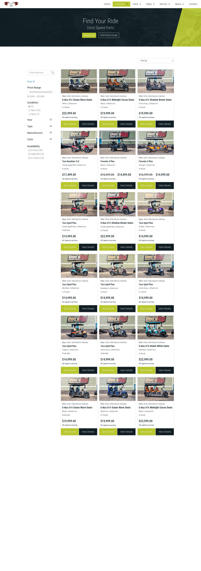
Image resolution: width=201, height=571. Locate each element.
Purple (141, 225)
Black (102, 103)
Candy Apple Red (68, 164)
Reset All (31, 81)
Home (107, 4)
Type (30, 126)
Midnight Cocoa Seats (122, 99)
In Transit (65, 107)
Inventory (121, 4)
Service (165, 4)
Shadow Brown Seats (160, 99)
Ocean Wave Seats (82, 99)
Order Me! (65, 229)
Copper (64, 347)
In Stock (141, 107)
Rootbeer (103, 286)
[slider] (28, 92)
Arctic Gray (142, 103)
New (64, 96)
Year (29, 119)
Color (30, 139)
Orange (141, 164)
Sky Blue (65, 286)
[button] (39, 120)
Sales (150, 4)
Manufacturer (35, 132)
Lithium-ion (71, 103)
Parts (137, 4)
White (64, 103)
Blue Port (103, 408)
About (179, 4)
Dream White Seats (158, 343)
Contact (193, 4)
